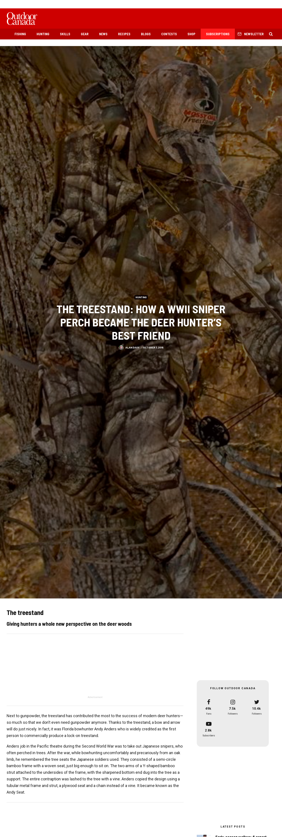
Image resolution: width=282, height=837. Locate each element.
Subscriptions (218, 34)
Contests (169, 34)
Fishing (20, 34)
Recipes (124, 34)
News (103, 34)
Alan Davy (132, 348)
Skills (65, 34)
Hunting (43, 34)
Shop (191, 34)
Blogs (146, 34)
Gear (85, 34)
